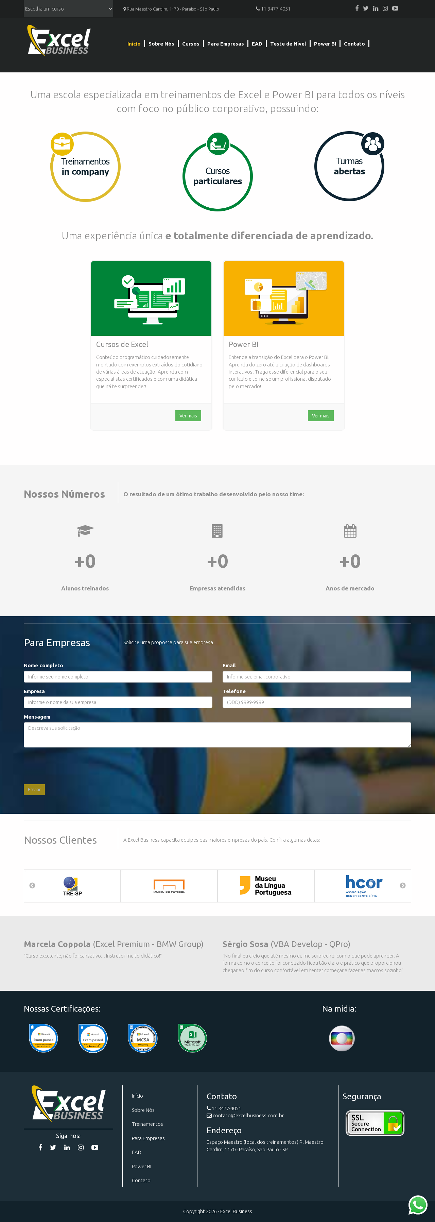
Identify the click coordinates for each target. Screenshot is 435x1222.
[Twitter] (366, 9)
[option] (72, 886)
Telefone (234, 691)
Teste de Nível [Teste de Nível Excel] (288, 44)
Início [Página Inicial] (134, 44)
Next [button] (402, 885)
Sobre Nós (161, 44)
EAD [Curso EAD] (136, 1152)
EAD (257, 44)
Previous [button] (32, 885)
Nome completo (43, 665)
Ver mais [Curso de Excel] (188, 415)
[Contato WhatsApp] (418, 1204)
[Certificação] (142, 1039)
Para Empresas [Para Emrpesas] (148, 1138)
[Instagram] (385, 9)
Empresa (34, 691)
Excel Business (58, 42)
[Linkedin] (375, 9)
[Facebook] (357, 9)
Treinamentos (147, 1124)
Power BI (325, 44)
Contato (354, 44)
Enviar (34, 789)
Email (229, 665)
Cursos (190, 44)
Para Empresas (225, 44)
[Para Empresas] (85, 166)
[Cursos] (217, 171)
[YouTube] (395, 9)
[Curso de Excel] (151, 298)
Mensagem (37, 717)
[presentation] (75, 766)
